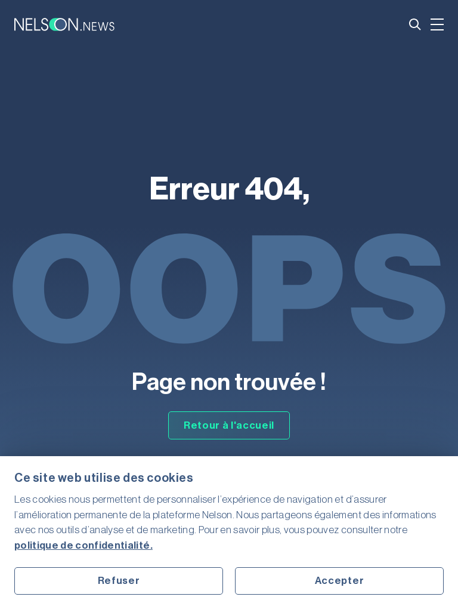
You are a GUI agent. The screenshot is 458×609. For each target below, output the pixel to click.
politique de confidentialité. (83, 545)
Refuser (119, 581)
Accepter (339, 581)
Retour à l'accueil (229, 425)
